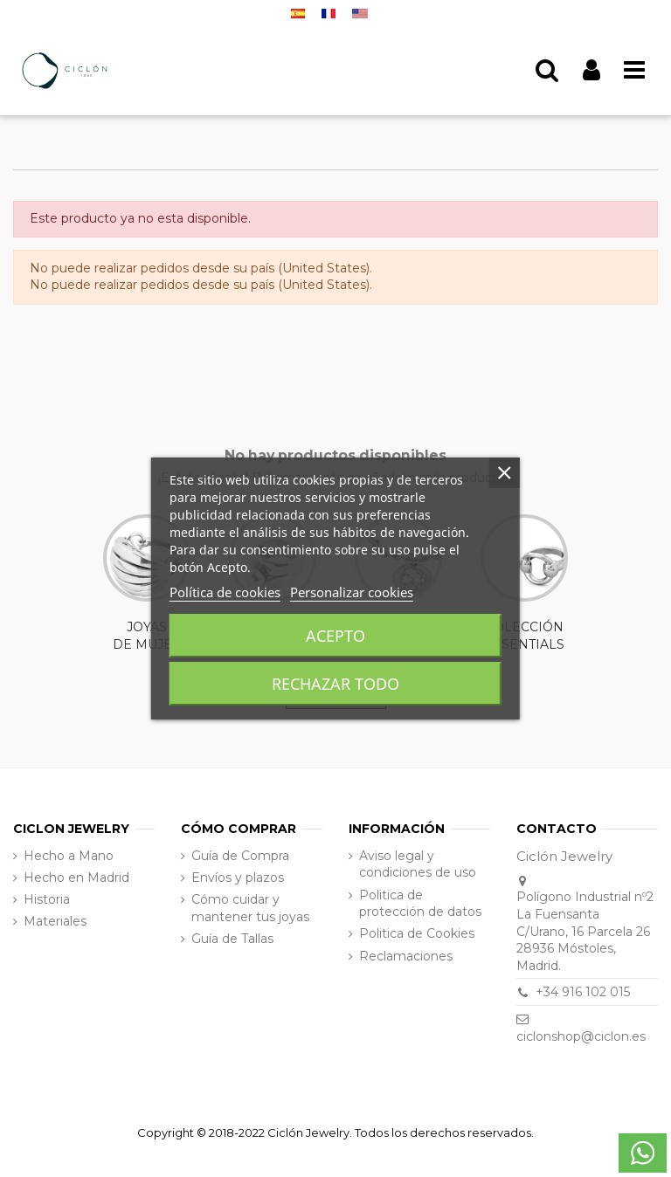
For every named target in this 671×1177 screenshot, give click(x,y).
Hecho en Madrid (76, 877)
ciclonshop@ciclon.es (581, 1036)
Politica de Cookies (416, 933)
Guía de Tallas (232, 938)
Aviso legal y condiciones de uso (417, 864)
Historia (47, 899)
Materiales (55, 921)
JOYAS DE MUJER (146, 583)
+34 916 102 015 (583, 992)
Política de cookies (224, 592)
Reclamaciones (406, 956)
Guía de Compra (240, 856)
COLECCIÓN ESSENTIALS (524, 583)
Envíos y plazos (237, 877)
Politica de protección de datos (420, 903)
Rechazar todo (335, 683)
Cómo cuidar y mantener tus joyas (250, 908)
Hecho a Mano (69, 856)
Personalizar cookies (351, 592)
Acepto (335, 635)
